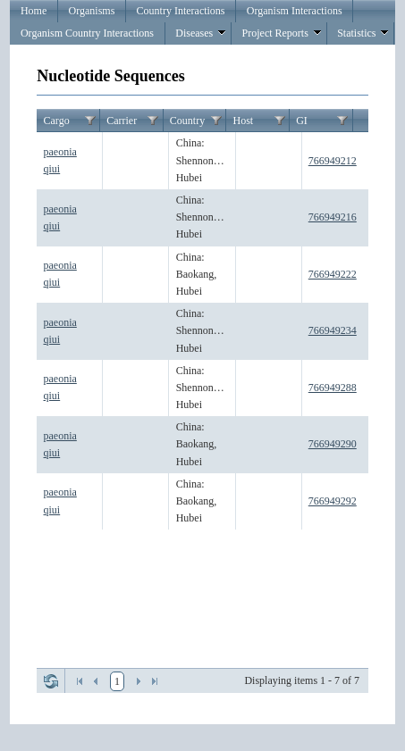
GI (302, 120)
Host (242, 120)
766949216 (332, 217)
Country (187, 120)
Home (33, 10)
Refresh (51, 681)
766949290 (332, 444)
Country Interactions (181, 10)
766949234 (332, 330)
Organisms (92, 10)
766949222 (332, 274)
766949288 (332, 387)
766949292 (332, 501)
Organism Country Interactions (87, 33)
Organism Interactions (294, 10)
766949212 (332, 160)
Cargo (57, 120)
